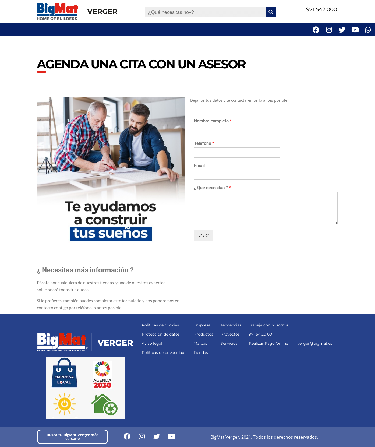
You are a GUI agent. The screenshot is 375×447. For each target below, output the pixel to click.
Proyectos (230, 334)
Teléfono (204, 143)
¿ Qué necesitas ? (212, 187)
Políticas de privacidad (163, 352)
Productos (203, 334)
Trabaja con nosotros (268, 325)
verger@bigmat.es (314, 343)
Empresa (202, 325)
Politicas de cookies (160, 325)
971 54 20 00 (260, 334)
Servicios (229, 343)
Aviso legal (152, 343)
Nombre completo (213, 121)
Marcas (200, 343)
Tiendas (201, 352)
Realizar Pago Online (268, 343)
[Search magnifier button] (271, 12)
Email (199, 165)
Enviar (203, 235)
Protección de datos (161, 334)
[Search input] (205, 12)
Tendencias (231, 325)
